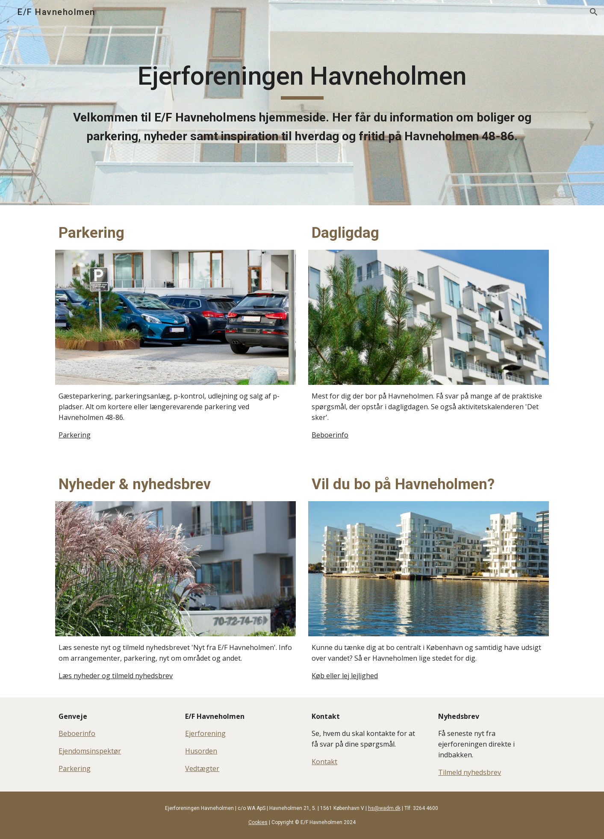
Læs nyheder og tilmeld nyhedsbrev (116, 675)
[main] (301, 102)
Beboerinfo (330, 435)
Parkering (75, 435)
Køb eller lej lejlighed (345, 675)
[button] (593, 12)
